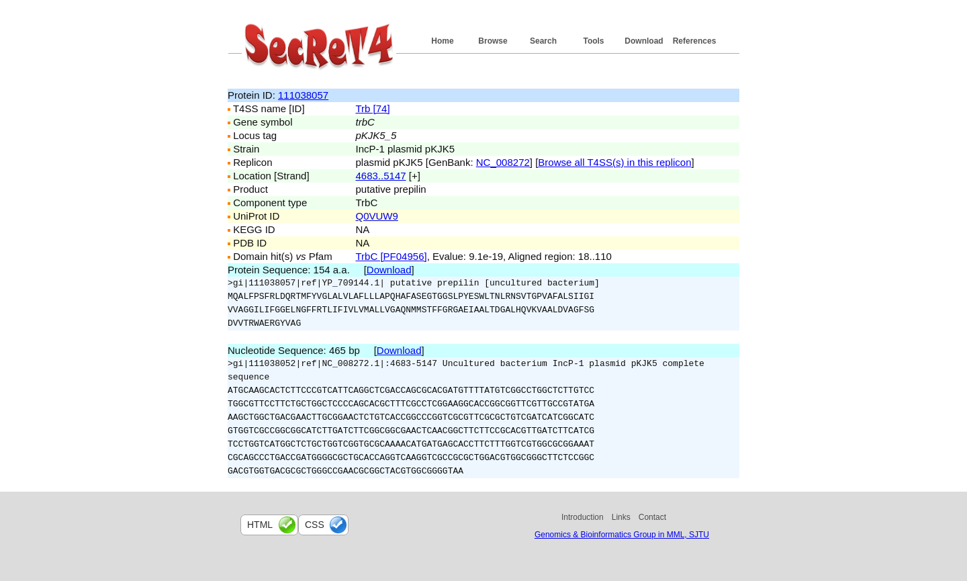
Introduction (582, 517)
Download (644, 41)
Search (543, 41)
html (260, 524)
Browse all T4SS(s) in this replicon (614, 162)
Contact (652, 517)
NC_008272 (503, 162)
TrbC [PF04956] (391, 256)
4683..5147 (381, 175)
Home (442, 41)
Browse (492, 41)
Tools (593, 41)
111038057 (303, 95)
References (695, 41)
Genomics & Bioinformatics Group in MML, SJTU (622, 534)
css (314, 524)
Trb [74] (373, 108)
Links (621, 517)
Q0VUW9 (377, 216)
